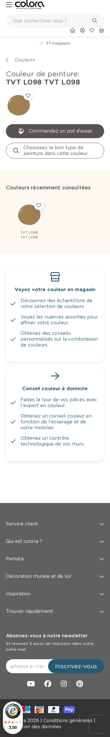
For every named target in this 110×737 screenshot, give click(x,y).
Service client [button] (55, 524)
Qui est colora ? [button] (55, 541)
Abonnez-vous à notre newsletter (46, 636)
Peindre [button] (55, 559)
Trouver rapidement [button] (55, 611)
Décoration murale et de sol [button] (55, 576)
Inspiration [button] (55, 594)
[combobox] (55, 21)
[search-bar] (51, 20)
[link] (30, 4)
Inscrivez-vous (76, 666)
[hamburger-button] (9, 4)
